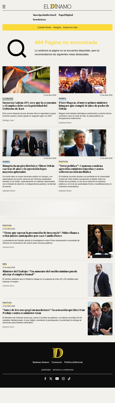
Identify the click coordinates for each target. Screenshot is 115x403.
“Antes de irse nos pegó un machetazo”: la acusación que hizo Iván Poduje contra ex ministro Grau (44, 311)
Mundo (62, 98)
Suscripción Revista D (44, 14)
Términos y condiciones (63, 370)
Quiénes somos (41, 362)
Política (63, 162)
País (5, 264)
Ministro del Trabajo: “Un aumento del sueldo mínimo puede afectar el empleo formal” (40, 272)
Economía (8, 98)
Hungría (57, 27)
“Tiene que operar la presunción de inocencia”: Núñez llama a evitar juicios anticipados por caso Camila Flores (41, 234)
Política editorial (73, 362)
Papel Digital (66, 14)
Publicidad (46, 370)
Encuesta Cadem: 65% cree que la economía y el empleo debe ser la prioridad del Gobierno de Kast (29, 105)
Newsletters (39, 19)
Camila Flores (44, 27)
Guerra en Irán (70, 27)
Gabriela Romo (65, 123)
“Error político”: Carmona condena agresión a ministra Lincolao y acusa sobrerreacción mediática (81, 169)
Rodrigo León (8, 120)
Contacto (57, 362)
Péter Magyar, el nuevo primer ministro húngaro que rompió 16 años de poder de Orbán (84, 105)
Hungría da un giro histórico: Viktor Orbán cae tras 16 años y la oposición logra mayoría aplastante (28, 169)
